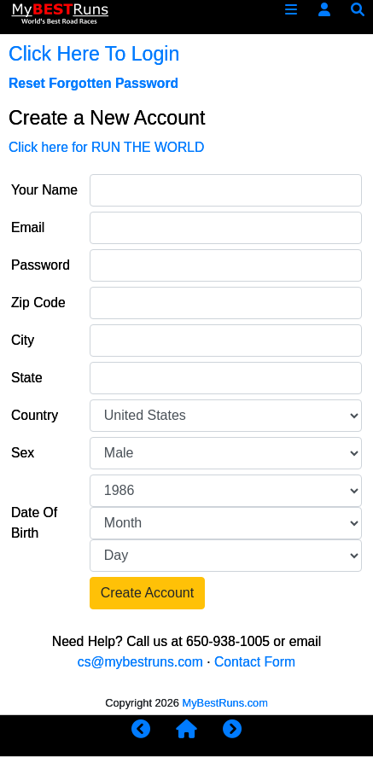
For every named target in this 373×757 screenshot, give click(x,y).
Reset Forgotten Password (93, 83)
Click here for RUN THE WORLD (106, 147)
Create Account (147, 592)
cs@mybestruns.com (140, 662)
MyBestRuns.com (225, 702)
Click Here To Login (94, 54)
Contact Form (254, 662)
